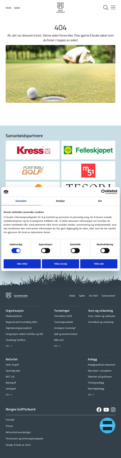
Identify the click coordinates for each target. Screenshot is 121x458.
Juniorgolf (11, 388)
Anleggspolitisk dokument (101, 364)
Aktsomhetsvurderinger (18, 432)
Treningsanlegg (96, 382)
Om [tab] (100, 201)
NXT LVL (10, 376)
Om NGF (93, 296)
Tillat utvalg (60, 263)
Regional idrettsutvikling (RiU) (21, 322)
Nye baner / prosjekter (100, 370)
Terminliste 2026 (63, 316)
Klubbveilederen (14, 316)
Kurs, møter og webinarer (101, 316)
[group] (33, 150)
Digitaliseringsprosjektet (19, 328)
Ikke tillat (22, 263)
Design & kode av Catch (18, 445)
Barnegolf (11, 382)
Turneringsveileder (63, 322)
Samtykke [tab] (21, 201)
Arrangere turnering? (65, 328)
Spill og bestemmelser (66, 334)
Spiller (17, 8)
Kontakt (10, 419)
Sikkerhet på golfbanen (100, 376)
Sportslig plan (13, 370)
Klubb (9, 8)
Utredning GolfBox (15, 340)
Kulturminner (108, 296)
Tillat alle (99, 263)
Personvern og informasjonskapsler (24, 438)
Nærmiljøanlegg (96, 388)
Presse (9, 426)
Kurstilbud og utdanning (101, 322)
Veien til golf (12, 364)
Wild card (58, 340)
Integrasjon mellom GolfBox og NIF (24, 334)
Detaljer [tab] (60, 201)
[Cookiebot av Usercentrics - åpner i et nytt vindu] (103, 191)
